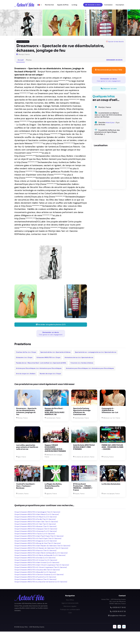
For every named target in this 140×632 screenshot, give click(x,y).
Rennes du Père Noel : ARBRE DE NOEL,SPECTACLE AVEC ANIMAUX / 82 (54, 412)
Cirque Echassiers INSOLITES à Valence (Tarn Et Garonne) (35, 580)
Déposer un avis (109, 89)
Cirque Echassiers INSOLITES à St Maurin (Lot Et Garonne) (35, 517)
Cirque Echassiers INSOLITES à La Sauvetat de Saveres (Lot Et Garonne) (40, 582)
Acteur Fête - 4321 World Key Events (32, 627)
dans (26, 352)
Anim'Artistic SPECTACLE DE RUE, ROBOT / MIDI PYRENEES (84, 448)
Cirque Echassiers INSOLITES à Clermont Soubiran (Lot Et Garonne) (39, 575)
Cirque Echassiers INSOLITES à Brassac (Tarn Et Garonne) (35, 527)
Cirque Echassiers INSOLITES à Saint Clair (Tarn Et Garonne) (36, 522)
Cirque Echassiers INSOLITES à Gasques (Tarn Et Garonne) (35, 529)
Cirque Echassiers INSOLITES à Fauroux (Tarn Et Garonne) (35, 551)
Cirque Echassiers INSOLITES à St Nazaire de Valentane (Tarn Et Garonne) (41, 548)
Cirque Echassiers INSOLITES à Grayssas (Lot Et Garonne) (35, 532)
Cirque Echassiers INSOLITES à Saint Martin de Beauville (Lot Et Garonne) (41, 553)
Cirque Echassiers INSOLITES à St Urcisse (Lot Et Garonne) (35, 561)
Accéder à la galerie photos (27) (51, 325)
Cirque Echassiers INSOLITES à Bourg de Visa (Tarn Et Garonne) (37, 544)
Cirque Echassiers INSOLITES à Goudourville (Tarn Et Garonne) (37, 570)
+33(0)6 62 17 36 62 (119, 608)
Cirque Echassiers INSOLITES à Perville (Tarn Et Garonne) (35, 520)
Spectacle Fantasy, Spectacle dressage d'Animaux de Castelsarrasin (82, 412)
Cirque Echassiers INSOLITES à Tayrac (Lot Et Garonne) (34, 534)
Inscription (120, 5)
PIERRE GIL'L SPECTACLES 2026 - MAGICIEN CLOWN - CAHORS (112, 448)
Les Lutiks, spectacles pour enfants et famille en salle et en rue (27, 448)
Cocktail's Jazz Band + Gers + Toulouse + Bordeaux (25, 486)
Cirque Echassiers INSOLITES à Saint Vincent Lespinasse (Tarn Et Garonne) (41, 565)
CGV (70, 613)
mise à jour (110, 123)
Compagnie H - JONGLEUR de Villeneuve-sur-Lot (110, 411)
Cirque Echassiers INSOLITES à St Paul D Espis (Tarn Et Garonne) (37, 539)
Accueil (21, 60)
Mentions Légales (70, 607)
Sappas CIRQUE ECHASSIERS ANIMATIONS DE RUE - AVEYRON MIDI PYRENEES (55, 449)
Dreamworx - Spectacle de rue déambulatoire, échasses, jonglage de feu (26, 412)
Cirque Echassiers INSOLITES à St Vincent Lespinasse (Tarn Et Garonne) (40, 568)
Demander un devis (92, 5)
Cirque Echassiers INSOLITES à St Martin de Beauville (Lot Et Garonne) (39, 556)
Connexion (108, 5)
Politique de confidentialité (70, 610)
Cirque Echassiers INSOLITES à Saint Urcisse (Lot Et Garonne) (36, 563)
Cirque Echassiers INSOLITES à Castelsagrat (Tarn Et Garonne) (37, 512)
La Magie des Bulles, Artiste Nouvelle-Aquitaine (53, 486)
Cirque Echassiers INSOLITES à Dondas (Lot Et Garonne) (35, 558)
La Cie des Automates (111, 484)
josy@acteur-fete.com (118, 616)
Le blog (74, 5)
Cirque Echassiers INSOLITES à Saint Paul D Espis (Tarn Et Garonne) (38, 536)
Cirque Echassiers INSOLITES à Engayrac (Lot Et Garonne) (35, 541)
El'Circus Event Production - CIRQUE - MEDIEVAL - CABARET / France (82, 487)
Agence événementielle (70, 604)
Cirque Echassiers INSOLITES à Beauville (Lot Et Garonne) (35, 573)
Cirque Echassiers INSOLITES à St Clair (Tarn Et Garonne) (35, 524)
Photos (29, 60)
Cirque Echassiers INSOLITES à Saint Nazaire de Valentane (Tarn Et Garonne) (42, 546)
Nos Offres (70, 600)
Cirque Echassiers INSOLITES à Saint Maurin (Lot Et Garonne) (36, 515)
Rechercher (49, 5)
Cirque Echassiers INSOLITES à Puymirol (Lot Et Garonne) (35, 577)
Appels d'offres (62, 5)
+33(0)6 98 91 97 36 (119, 612)
